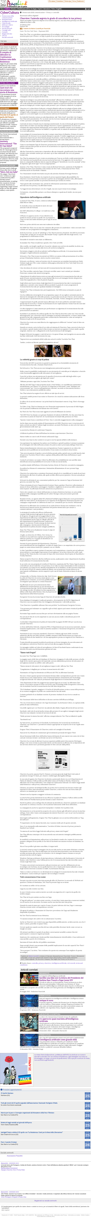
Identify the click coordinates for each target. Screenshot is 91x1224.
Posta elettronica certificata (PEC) (46, 1216)
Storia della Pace (7, 83)
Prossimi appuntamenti (12, 1089)
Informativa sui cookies (74, 1215)
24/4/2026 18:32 (14, 1163)
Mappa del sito (7, 34)
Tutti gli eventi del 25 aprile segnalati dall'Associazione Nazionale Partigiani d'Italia (29, 1103)
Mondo (13, 9)
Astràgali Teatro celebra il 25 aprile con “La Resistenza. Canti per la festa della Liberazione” (32, 1132)
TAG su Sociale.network (7, 36)
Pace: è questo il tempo (9, 1142)
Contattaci (59, 1)
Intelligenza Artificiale (9, 21)
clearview (47, 963)
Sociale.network (7, 1153)
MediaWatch (44, 973)
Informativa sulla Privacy (60, 1215)
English (58, 9)
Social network (7, 28)
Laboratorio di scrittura (49, 1014)
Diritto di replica (85, 1215)
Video (53, 9)
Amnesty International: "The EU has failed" (8, 143)
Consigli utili (6, 30)
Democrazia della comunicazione (8, 17)
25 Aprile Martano (7, 1093)
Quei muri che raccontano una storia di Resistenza (8, 90)
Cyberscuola (6, 23)
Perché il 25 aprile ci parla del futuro (9, 116)
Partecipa (67, 1)
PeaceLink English (7, 131)
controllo (35, 963)
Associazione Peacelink (14, 1156)
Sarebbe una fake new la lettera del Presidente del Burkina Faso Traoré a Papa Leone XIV (61, 979)
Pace (2, 9)
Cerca (74, 1)
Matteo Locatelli (36, 28)
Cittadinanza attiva (23, 9)
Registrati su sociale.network (45, 1201)
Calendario (46, 9)
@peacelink (4, 1163)
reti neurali (71, 963)
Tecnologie (6, 27)
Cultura (7, 9)
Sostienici (80, 1)
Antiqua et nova (46, 1000)
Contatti (5, 32)
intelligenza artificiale (59, 963)
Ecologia (34, 9)
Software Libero (7, 25)
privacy (41, 963)
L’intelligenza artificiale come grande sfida (58, 1039)
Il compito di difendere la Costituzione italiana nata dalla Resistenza (8, 57)
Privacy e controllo (52, 12)
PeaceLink (47, 28)
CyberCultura (9, 12)
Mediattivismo (7, 19)
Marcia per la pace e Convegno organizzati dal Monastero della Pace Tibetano (27, 1113)
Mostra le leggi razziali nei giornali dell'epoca (16, 1122)
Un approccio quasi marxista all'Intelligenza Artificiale (58, 1020)
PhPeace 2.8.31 (49, 1215)
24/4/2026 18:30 (14, 1192)
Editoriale (4, 108)
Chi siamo (52, 1)
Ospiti (40, 9)
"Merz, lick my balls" (9, 172)
